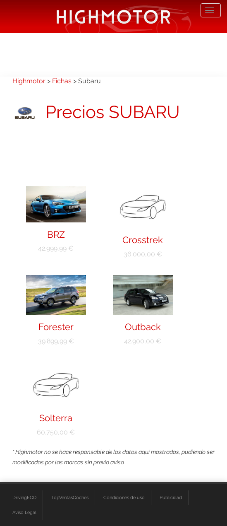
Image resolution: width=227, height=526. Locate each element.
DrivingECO (24, 497)
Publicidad (171, 497)
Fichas (62, 81)
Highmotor (28, 81)
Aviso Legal (24, 512)
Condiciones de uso (124, 497)
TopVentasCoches (69, 497)
